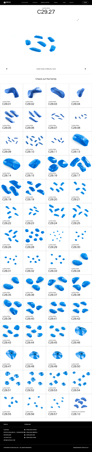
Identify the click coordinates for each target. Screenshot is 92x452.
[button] (27, 424)
